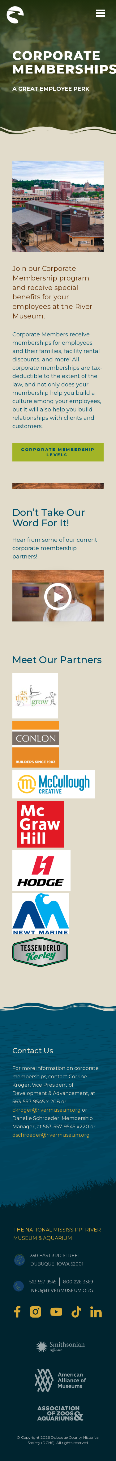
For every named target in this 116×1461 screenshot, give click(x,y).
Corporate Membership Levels (58, 452)
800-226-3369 (78, 1282)
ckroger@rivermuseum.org (46, 1110)
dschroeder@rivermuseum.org (51, 1135)
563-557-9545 (42, 1282)
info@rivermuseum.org (61, 1290)
